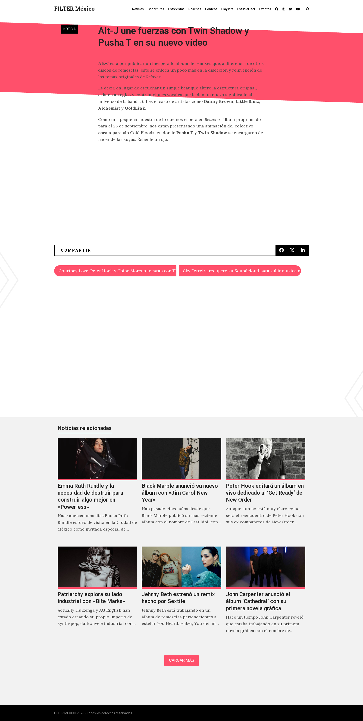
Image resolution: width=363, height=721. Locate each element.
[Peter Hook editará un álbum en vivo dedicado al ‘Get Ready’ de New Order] (265, 490)
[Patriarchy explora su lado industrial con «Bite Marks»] (97, 595)
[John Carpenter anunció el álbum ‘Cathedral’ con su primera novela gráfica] (265, 595)
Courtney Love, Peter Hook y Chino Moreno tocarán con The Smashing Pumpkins (117, 270)
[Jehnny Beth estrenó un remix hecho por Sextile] (181, 595)
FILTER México (74, 8)
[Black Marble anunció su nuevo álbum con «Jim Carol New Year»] (181, 490)
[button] (308, 9)
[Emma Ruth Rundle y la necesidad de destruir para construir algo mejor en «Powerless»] (97, 490)
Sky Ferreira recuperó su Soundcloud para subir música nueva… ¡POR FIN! (242, 270)
